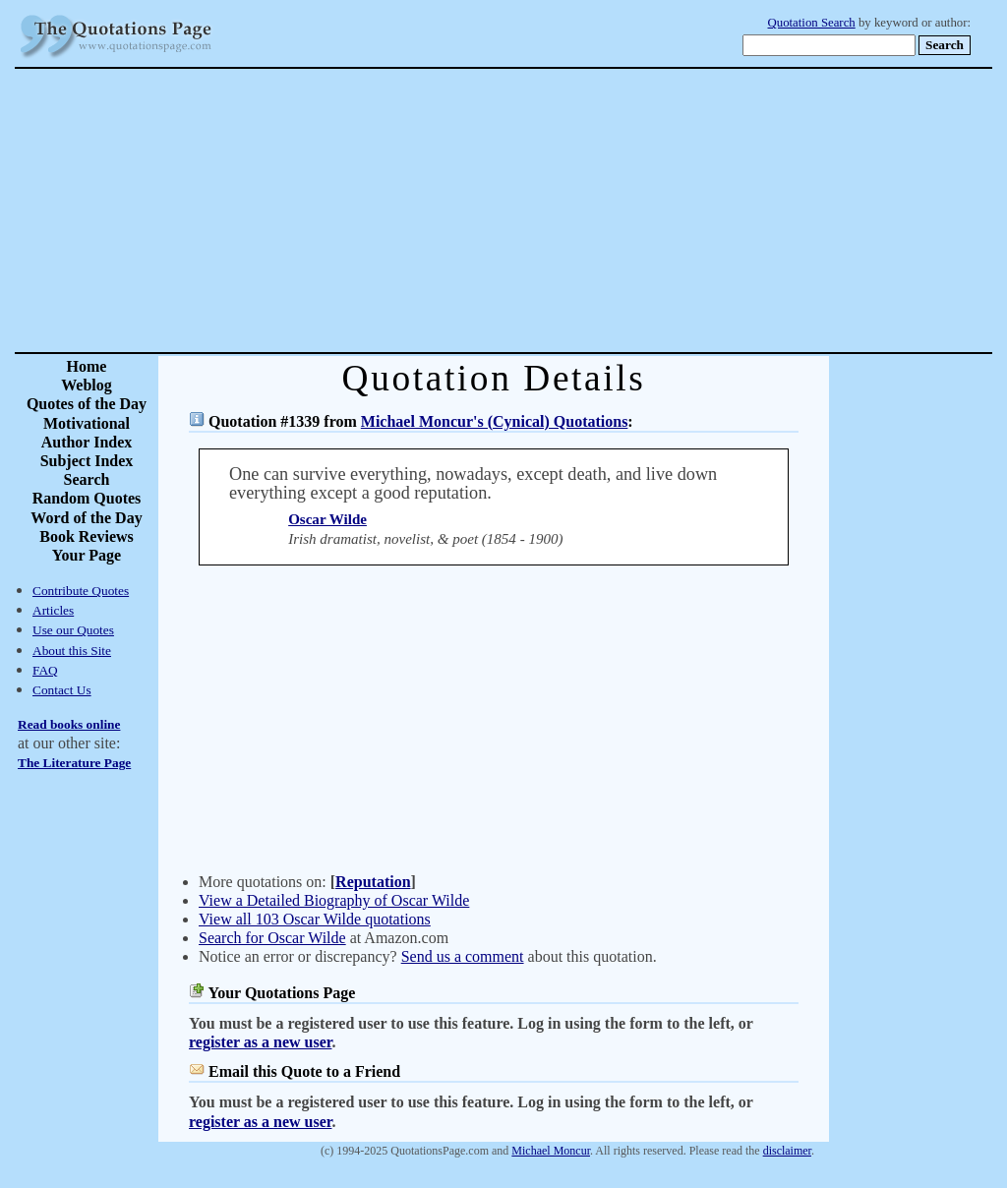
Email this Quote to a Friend (304, 1071)
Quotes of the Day (87, 403)
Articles (53, 610)
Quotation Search (812, 23)
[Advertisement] (572, 210)
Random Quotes (87, 498)
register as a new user (260, 1042)
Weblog (86, 385)
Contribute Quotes (80, 590)
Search (87, 479)
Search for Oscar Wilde (272, 937)
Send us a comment (462, 956)
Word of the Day (86, 517)
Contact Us (61, 690)
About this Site (71, 650)
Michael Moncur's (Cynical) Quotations (494, 421)
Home (87, 366)
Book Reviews (86, 536)
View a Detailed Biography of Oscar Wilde (334, 900)
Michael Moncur (550, 1151)
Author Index (87, 442)
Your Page (86, 555)
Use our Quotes (73, 630)
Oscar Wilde (327, 519)
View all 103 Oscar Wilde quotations (315, 919)
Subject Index (87, 460)
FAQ (45, 670)
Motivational (86, 423)
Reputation (372, 881)
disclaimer (787, 1151)
